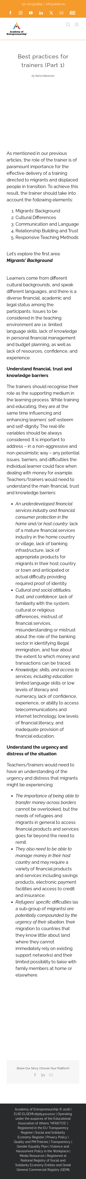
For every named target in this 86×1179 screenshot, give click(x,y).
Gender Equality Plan (32, 1146)
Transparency (60, 1142)
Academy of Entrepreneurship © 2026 (42, 1109)
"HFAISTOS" (58, 1123)
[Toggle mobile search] (68, 24)
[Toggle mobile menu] (77, 24)
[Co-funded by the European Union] (43, 1025)
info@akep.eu (55, 4)
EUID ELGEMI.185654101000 (34, 1114)
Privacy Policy (57, 1137)
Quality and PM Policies (31, 1142)
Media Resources (32, 1156)
